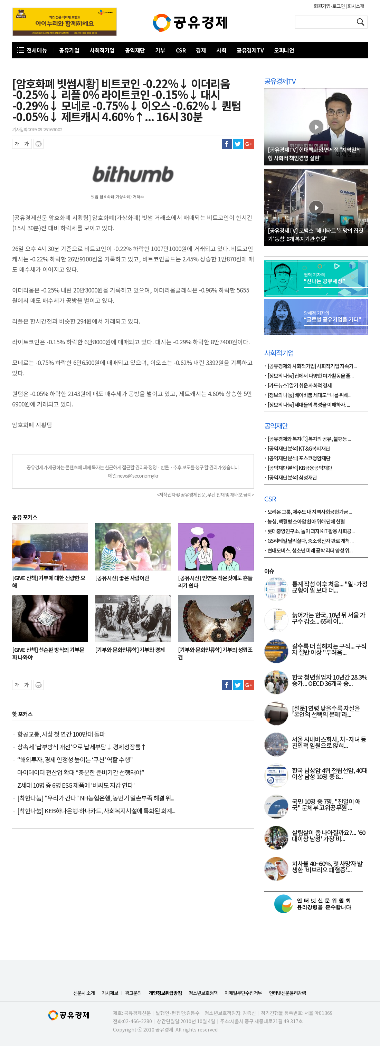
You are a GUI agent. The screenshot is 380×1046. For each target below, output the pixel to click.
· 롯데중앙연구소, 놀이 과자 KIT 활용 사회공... (309, 531)
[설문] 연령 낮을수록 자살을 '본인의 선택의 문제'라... (326, 712)
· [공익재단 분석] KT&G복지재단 (297, 449)
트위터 (238, 144)
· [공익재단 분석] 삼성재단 (290, 478)
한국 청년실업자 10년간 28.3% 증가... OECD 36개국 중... (329, 681)
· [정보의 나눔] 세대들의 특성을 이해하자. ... (307, 405)
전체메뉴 (37, 50)
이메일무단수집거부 (243, 992)
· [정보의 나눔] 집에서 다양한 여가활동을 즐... (308, 376)
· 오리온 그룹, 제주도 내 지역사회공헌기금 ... (308, 512)
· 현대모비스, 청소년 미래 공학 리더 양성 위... (308, 551)
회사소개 (355, 5)
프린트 (39, 144)
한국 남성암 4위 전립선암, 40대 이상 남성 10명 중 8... (330, 774)
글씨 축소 (17, 144)
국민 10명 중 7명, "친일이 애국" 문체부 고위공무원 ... (326, 805)
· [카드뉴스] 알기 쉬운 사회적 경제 (298, 386)
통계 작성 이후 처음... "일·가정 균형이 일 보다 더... (330, 587)
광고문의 (133, 992)
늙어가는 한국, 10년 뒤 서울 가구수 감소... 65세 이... (328, 618)
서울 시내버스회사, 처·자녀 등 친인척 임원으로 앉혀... (329, 743)
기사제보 (110, 992)
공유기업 (69, 50)
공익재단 (135, 50)
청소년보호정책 (203, 992)
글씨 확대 (27, 144)
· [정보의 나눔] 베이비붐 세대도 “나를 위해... (307, 395)
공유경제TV (250, 50)
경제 (201, 50)
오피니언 (284, 50)
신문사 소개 (84, 992)
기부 (160, 50)
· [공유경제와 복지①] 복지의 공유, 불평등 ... (307, 439)
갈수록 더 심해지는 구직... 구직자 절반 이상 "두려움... (329, 649)
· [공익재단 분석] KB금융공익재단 (298, 468)
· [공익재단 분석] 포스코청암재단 (297, 458)
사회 (221, 50)
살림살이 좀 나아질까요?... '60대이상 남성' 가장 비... (328, 836)
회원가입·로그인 (329, 5)
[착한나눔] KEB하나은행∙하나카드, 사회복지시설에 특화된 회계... (96, 810)
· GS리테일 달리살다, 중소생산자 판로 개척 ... (308, 541)
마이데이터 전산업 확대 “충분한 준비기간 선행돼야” (80, 772)
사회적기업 (102, 50)
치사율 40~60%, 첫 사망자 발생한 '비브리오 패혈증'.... (327, 867)
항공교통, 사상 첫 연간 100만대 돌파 (61, 733)
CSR (181, 50)
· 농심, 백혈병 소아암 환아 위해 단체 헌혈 (304, 522)
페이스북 (227, 144)
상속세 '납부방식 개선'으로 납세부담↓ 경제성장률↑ (81, 746)
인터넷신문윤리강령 (287, 992)
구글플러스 (249, 144)
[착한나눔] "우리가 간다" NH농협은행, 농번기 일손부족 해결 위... (95, 797)
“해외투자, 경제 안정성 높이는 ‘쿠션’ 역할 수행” (75, 759)
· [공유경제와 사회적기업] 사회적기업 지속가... (310, 366)
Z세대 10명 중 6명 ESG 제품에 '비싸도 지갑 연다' (75, 784)
